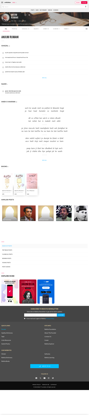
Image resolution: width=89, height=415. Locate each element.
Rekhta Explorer (49, 344)
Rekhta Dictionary (6, 357)
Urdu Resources (6, 340)
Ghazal (25, 29)
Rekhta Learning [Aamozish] (49, 357)
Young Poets (6, 262)
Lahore (20, 20)
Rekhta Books (5, 361)
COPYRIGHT (53, 384)
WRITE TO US (44, 366)
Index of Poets (7, 246)
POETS (32, 10)
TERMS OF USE (45, 384)
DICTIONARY (43, 10)
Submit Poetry (5, 344)
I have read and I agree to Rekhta (39, 318)
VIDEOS (50, 10)
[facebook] (36, 378)
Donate (78, 2)
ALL (6, 29)
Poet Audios (6, 266)
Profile (14, 29)
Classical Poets (7, 254)
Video (66, 29)
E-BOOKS (55, 10)
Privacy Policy (50, 318)
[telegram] (52, 378)
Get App (84, 2)
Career (46, 340)
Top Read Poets (7, 250)
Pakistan (24, 20)
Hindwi (3, 354)
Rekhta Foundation (50, 329)
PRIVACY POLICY (37, 384)
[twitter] (40, 378)
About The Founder (50, 333)
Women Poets (6, 258)
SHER (37, 10)
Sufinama (47, 354)
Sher (46, 29)
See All (44, 77)
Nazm (36, 29)
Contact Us (47, 336)
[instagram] (48, 378)
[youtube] (44, 378)
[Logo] (7, 3)
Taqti (2, 336)
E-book (56, 29)
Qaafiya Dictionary (7, 333)
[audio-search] (85, 6)
